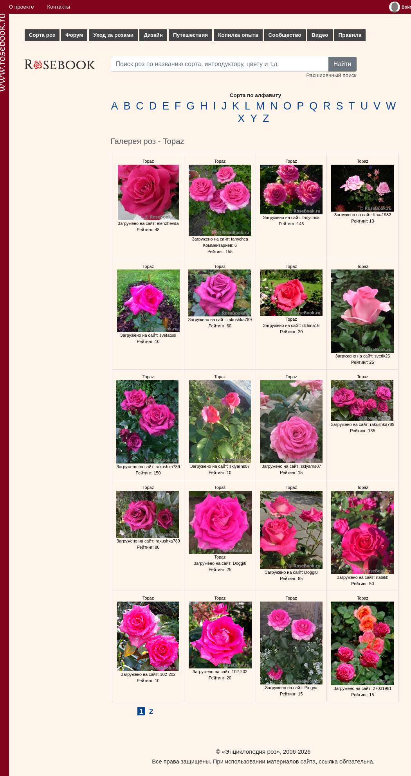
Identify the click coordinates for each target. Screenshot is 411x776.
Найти (342, 64)
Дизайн (153, 35)
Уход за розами (113, 35)
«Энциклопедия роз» (251, 751)
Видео (320, 35)
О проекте (21, 7)
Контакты (58, 7)
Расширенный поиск (331, 75)
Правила (350, 35)
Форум (74, 35)
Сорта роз (42, 35)
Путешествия (190, 35)
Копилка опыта (238, 35)
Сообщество (285, 35)
